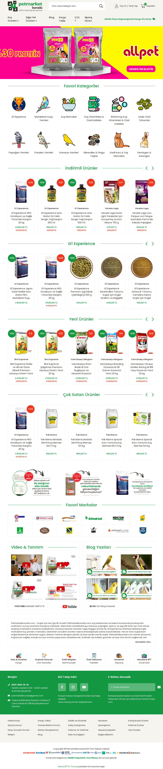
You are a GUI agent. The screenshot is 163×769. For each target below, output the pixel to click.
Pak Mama (51, 434)
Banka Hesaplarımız (48, 729)
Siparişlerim (104, 725)
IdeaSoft (62, 766)
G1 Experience (21, 208)
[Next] (153, 168)
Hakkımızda (14, 720)
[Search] (77, 6)
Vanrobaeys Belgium (81, 359)
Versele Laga (111, 208)
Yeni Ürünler (134, 729)
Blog (51, 17)
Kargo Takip (62, 19)
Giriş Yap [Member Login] (133, 5)
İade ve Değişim (76, 734)
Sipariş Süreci (88, 19)
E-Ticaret (73, 766)
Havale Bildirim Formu (49, 725)
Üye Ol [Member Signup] (123, 5)
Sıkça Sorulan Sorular (19, 729)
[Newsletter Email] (131, 687)
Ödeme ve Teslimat (78, 729)
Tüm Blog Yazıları (102, 606)
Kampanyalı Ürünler (138, 720)
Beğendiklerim (105, 734)
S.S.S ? (77, 19)
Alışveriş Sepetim (107, 729)
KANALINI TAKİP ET (29, 606)
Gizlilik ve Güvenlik (77, 720)
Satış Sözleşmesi (76, 725)
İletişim (11, 734)
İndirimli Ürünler (136, 725)
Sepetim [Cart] (149, 5)
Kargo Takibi (44, 720)
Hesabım (103, 720)
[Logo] (25, 5)
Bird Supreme (21, 359)
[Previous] (146, 168)
